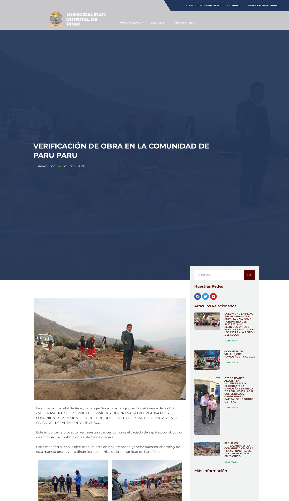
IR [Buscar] (249, 275)
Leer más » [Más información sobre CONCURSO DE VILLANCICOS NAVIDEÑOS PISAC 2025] (231, 362)
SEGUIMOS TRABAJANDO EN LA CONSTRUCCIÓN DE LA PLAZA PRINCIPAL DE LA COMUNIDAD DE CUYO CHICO (238, 450)
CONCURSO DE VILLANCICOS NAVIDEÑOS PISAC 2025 (239, 354)
